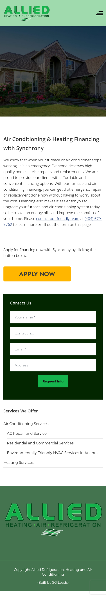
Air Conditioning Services (26, 424)
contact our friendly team (57, 218)
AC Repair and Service (27, 433)
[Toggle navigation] (99, 13)
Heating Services (18, 462)
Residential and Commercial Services (40, 443)
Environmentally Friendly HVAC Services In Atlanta (52, 453)
